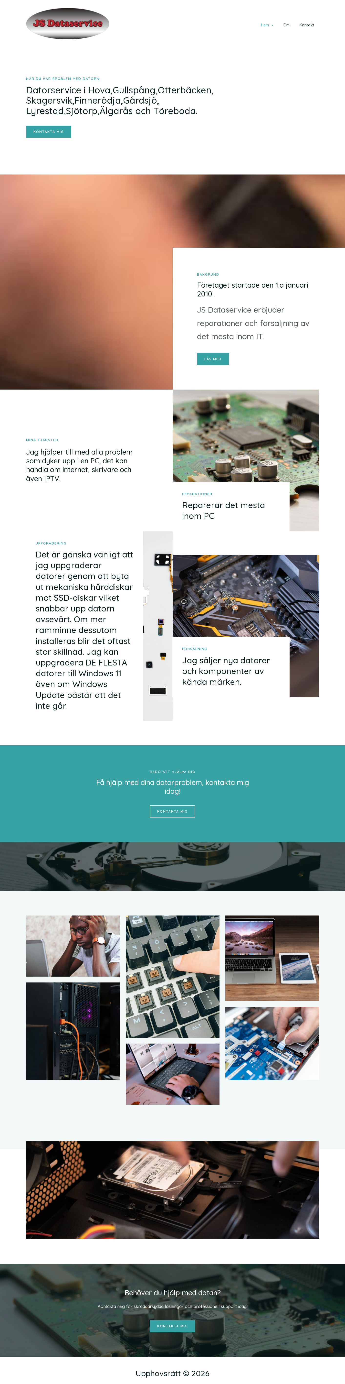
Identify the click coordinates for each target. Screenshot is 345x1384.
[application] (276, 25)
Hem (272, 25)
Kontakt (307, 25)
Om (289, 25)
